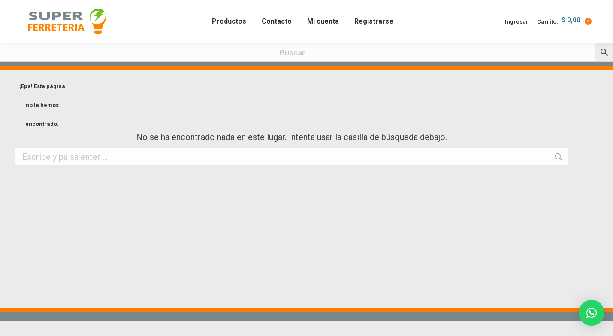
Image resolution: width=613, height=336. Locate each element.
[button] (591, 313)
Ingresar (516, 37)
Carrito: (564, 37)
